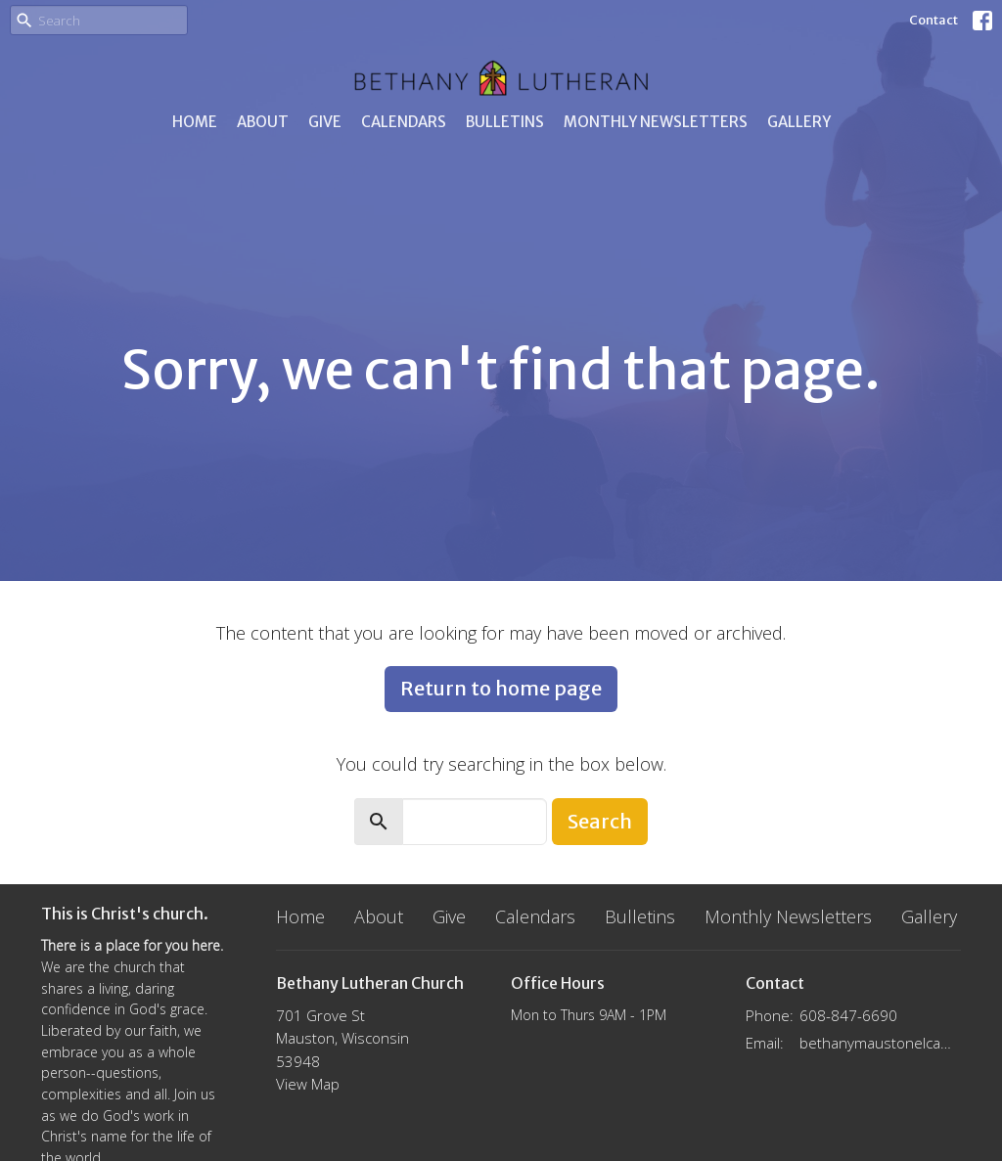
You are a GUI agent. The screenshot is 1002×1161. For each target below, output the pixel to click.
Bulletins (505, 121)
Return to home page (501, 688)
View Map (308, 1084)
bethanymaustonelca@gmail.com (880, 1042)
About (263, 121)
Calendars (403, 121)
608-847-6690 (848, 1015)
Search (600, 821)
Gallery (799, 121)
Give (325, 121)
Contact (933, 20)
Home (194, 121)
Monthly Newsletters (656, 121)
